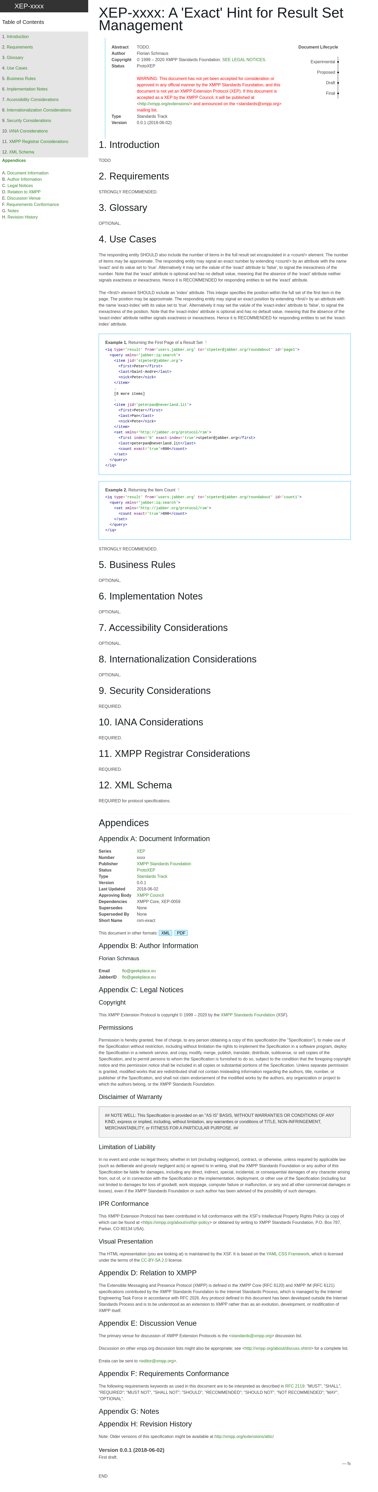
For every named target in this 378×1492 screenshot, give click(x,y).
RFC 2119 (294, 1386)
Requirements (20, 47)
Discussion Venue (24, 198)
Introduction (18, 36)
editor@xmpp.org (157, 1361)
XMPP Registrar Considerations (39, 141)
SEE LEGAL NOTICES (243, 59)
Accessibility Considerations (33, 99)
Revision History (22, 217)
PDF (181, 933)
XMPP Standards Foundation (164, 864)
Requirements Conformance (33, 204)
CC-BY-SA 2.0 (154, 1260)
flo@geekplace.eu (139, 971)
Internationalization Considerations (39, 110)
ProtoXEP (146, 870)
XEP (141, 851)
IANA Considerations (28, 131)
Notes (13, 211)
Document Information (28, 173)
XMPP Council (150, 895)
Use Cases (17, 68)
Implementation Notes (27, 89)
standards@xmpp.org (251, 1336)
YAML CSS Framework (287, 1254)
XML (165, 933)
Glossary (15, 57)
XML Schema (21, 152)
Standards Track (152, 876)
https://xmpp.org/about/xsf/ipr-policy (176, 1222)
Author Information (24, 179)
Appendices (14, 160)
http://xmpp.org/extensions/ (164, 104)
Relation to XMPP (23, 192)
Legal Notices (20, 185)
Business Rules (21, 78)
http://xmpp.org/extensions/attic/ (244, 1436)
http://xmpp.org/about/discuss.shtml (278, 1348)
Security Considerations (29, 120)
